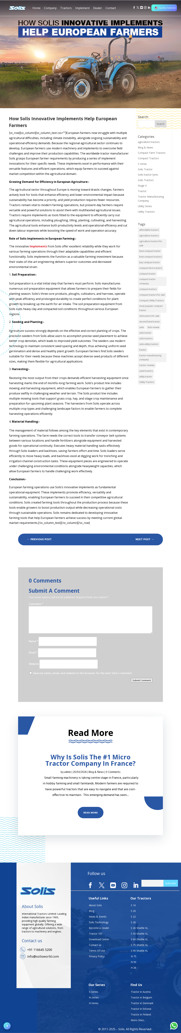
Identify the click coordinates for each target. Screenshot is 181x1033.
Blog (91, 911)
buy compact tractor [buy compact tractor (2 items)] (149, 262)
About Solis (95, 905)
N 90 (133, 962)
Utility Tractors (146, 211)
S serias (142, 163)
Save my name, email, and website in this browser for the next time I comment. (82, 673)
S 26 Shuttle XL (139, 928)
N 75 (133, 956)
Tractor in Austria (141, 991)
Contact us (95, 945)
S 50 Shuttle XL (139, 933)
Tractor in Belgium (141, 997)
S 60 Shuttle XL (139, 939)
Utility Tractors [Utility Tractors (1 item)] (146, 382)
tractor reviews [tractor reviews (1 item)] (146, 365)
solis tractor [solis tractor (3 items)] (145, 332)
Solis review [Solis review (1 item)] (153, 327)
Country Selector (165, 7)
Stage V (142, 185)
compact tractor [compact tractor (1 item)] (147, 273)
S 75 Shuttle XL (139, 945)
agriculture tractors (149, 142)
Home (36, 8)
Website (34, 664)
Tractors (66, 8)
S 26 (133, 922)
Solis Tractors (146, 180)
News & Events (97, 916)
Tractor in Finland (141, 1014)
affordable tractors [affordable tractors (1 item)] (149, 229)
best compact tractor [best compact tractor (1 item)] (150, 251)
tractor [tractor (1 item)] (142, 349)
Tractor (142, 191)
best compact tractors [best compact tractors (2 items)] (150, 256)
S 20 (133, 911)
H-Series (93, 1003)
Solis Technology (98, 922)
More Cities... (138, 1020)
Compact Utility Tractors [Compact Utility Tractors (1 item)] (151, 300)
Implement (82, 8)
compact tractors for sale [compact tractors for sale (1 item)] (152, 294)
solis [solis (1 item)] (141, 327)
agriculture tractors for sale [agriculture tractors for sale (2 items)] (150, 243)
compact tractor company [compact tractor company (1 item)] (147, 281)
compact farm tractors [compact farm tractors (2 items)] (150, 268)
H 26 (133, 967)
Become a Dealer (99, 928)
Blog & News (145, 147)
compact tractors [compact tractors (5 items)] (148, 289)
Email (33, 652)
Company (50, 10)
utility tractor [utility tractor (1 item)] (145, 376)
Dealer (97, 10)
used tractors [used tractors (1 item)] (146, 370)
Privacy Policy (97, 956)
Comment (36, 604)
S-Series (93, 991)
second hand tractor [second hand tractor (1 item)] (149, 321)
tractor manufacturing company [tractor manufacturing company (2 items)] (150, 357)
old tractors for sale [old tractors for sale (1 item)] (149, 315)
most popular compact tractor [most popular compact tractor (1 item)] (151, 308)
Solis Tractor (145, 169)
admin (67, 772)
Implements (38, 246)
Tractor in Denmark (142, 1003)
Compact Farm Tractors (152, 152)
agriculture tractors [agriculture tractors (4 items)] (149, 235)
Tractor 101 (95, 933)
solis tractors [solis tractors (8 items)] (145, 338)
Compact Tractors (148, 158)
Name (33, 641)
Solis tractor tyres (148, 174)
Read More (90, 813)
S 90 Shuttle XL (139, 950)
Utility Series (145, 206)
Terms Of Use (97, 950)
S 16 (133, 905)
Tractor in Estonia (141, 1008)
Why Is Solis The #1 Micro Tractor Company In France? (90, 760)
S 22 (133, 916)
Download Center (99, 939)
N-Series (94, 997)
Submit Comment (141, 680)
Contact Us (111, 10)
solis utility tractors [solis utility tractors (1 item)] (148, 344)
